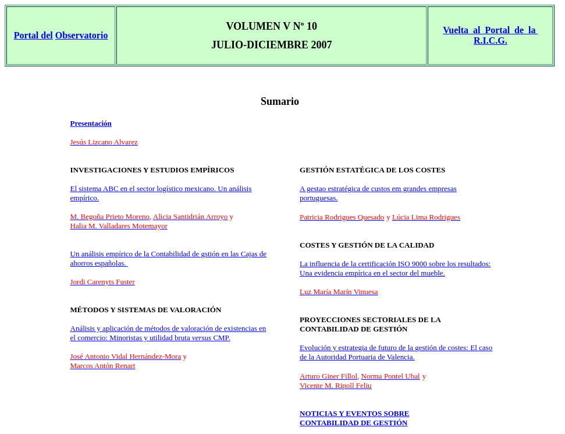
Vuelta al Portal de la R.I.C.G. (490, 35)
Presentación (91, 123)
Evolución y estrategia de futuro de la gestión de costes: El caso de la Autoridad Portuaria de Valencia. (396, 352)
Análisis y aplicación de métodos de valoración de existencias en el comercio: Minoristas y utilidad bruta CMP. (168, 333)
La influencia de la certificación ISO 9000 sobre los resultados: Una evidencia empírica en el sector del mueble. (395, 268)
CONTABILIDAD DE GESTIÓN (353, 422)
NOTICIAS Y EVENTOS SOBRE (354, 413)
